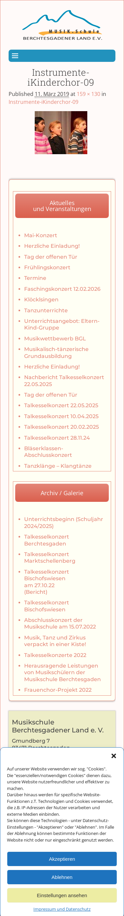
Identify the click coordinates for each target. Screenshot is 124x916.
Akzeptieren (62, 868)
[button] (113, 765)
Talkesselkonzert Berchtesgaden (46, 540)
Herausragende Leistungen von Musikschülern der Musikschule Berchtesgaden (62, 672)
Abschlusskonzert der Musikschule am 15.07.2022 (60, 623)
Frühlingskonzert (47, 267)
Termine (35, 278)
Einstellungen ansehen (62, 904)
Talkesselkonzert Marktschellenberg (49, 557)
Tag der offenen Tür (50, 257)
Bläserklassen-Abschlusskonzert (48, 451)
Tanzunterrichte (46, 310)
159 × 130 (88, 94)
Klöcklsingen (41, 299)
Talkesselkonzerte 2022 (55, 655)
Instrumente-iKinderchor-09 (43, 102)
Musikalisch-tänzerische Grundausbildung (56, 352)
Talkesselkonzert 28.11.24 (57, 438)
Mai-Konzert (40, 235)
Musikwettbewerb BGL (55, 338)
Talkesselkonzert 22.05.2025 (61, 405)
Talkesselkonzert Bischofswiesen (46, 605)
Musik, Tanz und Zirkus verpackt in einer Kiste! (55, 640)
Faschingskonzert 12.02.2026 (62, 289)
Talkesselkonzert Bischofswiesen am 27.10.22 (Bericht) (46, 582)
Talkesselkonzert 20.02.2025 (61, 427)
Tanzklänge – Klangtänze (58, 466)
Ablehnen (62, 886)
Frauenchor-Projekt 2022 (58, 690)
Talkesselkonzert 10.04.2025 (61, 416)
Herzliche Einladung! (52, 246)
